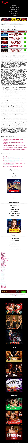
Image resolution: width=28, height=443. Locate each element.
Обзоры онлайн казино (14, 213)
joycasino (3, 283)
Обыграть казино (15, 209)
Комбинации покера (14, 205)
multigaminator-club (5, 258)
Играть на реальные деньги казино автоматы (12, 166)
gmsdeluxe (3, 264)
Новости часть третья (14, 248)
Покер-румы (14, 217)
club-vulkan (3, 279)
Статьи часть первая (14, 238)
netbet (2, 257)
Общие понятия (14, 9)
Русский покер (12, 294)
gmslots (2, 272)
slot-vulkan (3, 274)
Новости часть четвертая (14, 249)
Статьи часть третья (14, 242)
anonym (2, 273)
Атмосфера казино (14, 11)
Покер (14, 175)
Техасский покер (18, 295)
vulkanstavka (3, 262)
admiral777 (3, 269)
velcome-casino (4, 280)
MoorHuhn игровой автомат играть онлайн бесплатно (14, 145)
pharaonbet (3, 270)
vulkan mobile (3, 285)
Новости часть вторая (14, 246)
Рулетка (14, 173)
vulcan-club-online (4, 260)
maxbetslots (3, 265)
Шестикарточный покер (20, 294)
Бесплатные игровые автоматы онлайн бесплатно (13, 158)
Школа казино (15, 13)
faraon (2, 254)
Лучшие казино (14, 211)
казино (15, 15)
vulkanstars (3, 261)
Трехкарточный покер (10, 295)
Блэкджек (14, 176)
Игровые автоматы (14, 215)
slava (2, 271)
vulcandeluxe (3, 256)
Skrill (14, 200)
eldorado (2, 263)
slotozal (2, 275)
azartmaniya (3, 253)
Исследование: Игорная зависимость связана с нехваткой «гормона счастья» (13, 161)
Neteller (14, 198)
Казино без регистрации (8, 156)
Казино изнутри (14, 7)
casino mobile (3, 284)
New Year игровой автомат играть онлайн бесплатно (14, 149)
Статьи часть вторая (14, 240)
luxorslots (3, 259)
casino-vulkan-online (5, 268)
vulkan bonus (3, 287)
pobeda (2, 276)
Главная (14, 5)
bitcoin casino (3, 281)
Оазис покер (5, 294)
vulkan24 (2, 266)
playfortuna (3, 252)
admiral (2, 255)
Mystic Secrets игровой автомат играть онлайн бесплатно (15, 147)
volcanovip (3, 267)
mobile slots (3, 286)
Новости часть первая (14, 244)
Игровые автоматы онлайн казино (13, 23)
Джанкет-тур (14, 207)
